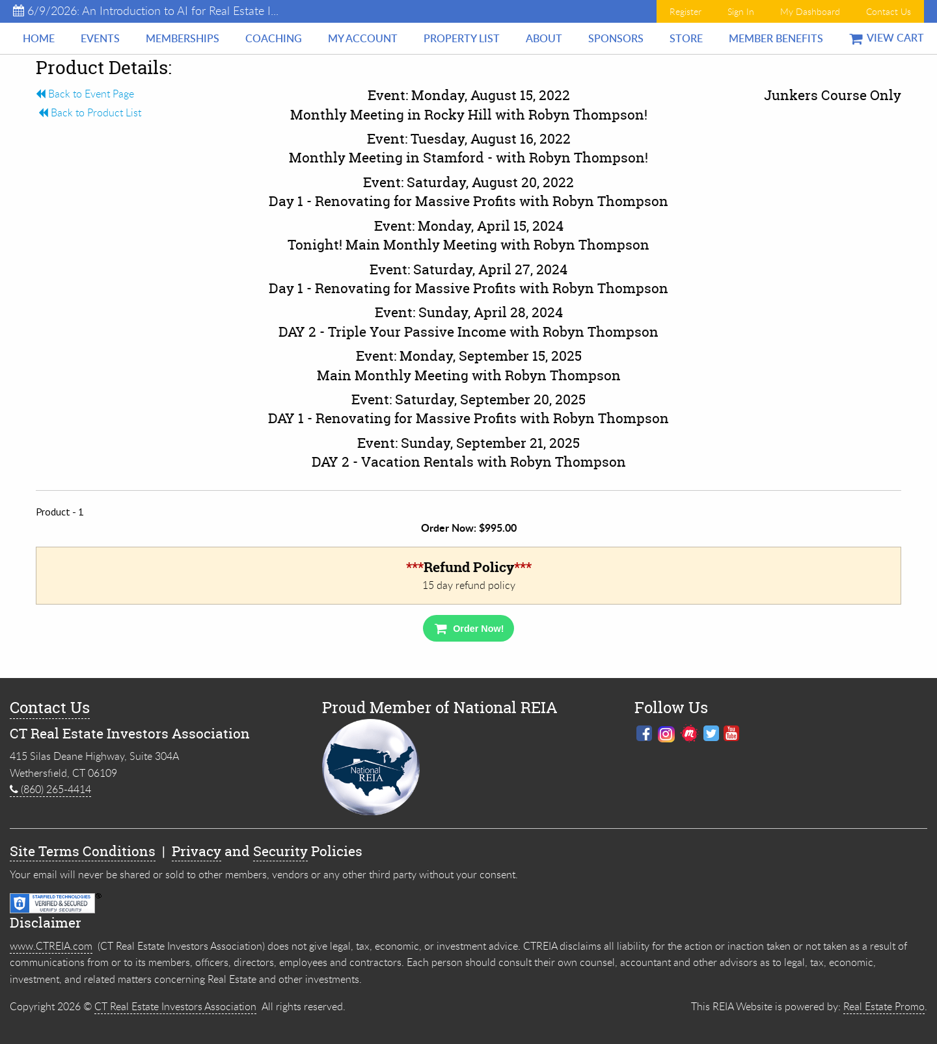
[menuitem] (39, 38)
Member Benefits (776, 38)
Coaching (273, 38)
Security (280, 851)
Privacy (196, 851)
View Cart (886, 38)
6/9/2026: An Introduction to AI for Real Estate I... (145, 10)
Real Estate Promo (884, 1006)
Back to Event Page (85, 93)
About (544, 38)
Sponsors (616, 38)
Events (100, 38)
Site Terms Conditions (83, 851)
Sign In (740, 11)
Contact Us (888, 11)
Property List (462, 38)
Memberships (182, 38)
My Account (363, 38)
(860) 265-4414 (50, 789)
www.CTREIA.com (51, 946)
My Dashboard (810, 11)
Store (686, 38)
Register (685, 11)
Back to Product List (88, 112)
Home (39, 38)
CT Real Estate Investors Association (175, 1006)
